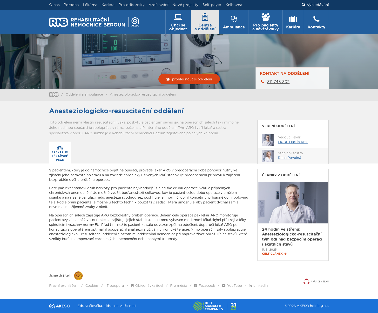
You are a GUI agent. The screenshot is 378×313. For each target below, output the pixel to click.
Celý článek (274, 253)
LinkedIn (258, 285)
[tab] (60, 153)
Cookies (92, 285)
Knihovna (233, 5)
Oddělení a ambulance (84, 94)
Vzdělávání (158, 5)
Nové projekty (185, 5)
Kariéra (108, 5)
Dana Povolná (289, 158)
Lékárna (90, 5)
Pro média (178, 285)
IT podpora (115, 285)
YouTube (232, 285)
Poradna (71, 5)
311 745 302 (278, 82)
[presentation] (60, 153)
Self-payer (211, 5)
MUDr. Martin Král (293, 142)
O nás (54, 5)
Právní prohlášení (63, 285)
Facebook (204, 285)
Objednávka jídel (147, 285)
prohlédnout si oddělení (189, 79)
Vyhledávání (315, 5)
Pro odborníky (132, 5)
